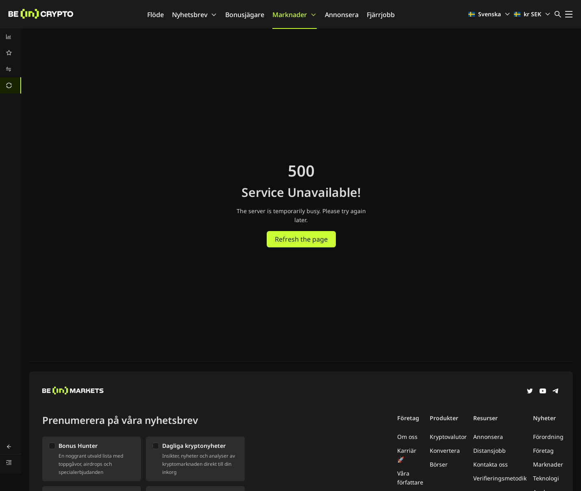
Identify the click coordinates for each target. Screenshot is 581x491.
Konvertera (445, 450)
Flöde (155, 14)
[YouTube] (543, 392)
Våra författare (410, 477)
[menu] (10, 61)
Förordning (548, 437)
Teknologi (546, 478)
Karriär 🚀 (406, 455)
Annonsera (342, 14)
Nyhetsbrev (194, 14)
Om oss (407, 437)
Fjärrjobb (381, 14)
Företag (543, 450)
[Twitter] (530, 392)
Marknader (294, 14)
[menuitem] (10, 36)
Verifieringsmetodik (500, 478)
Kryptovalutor (448, 437)
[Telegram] (556, 392)
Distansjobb (489, 450)
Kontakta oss (490, 464)
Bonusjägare (244, 14)
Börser (439, 464)
